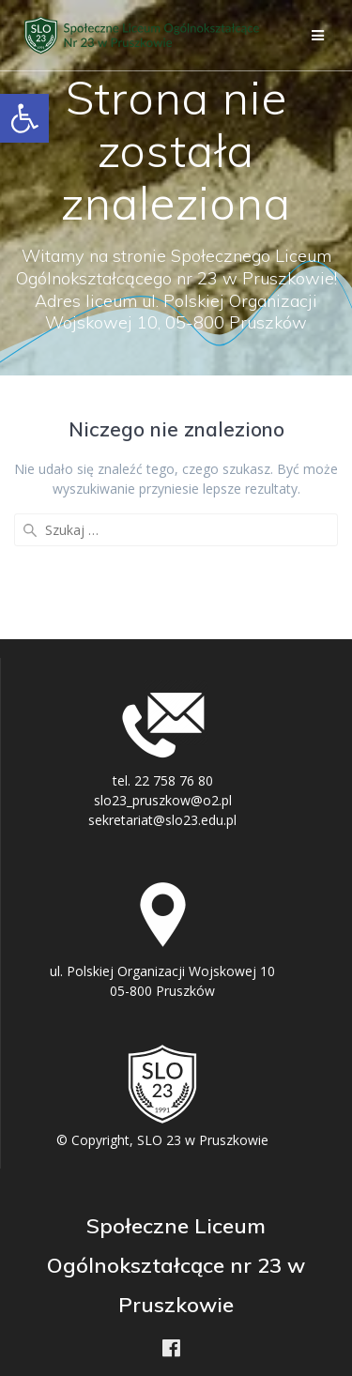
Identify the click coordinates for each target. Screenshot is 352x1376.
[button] (24, 118)
